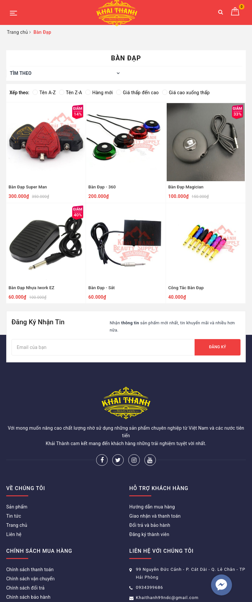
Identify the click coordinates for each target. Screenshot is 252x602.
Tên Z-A (70, 92)
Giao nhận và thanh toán (154, 483)
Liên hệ (13, 501)
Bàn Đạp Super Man (28, 186)
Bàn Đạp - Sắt (101, 287)
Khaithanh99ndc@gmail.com (167, 564)
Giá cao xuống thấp (186, 92)
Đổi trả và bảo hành (149, 492)
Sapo (189, 587)
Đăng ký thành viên (149, 501)
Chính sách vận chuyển (30, 545)
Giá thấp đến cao (137, 92)
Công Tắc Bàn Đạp (186, 287)
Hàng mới (99, 92)
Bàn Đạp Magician (185, 186)
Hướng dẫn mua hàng (152, 474)
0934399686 (149, 554)
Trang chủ (16, 492)
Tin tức (13, 483)
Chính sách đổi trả (25, 555)
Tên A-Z (43, 92)
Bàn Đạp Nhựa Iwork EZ (31, 287)
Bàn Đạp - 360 (102, 186)
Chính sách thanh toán (29, 536)
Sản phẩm (17, 474)
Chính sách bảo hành (28, 564)
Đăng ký (217, 347)
